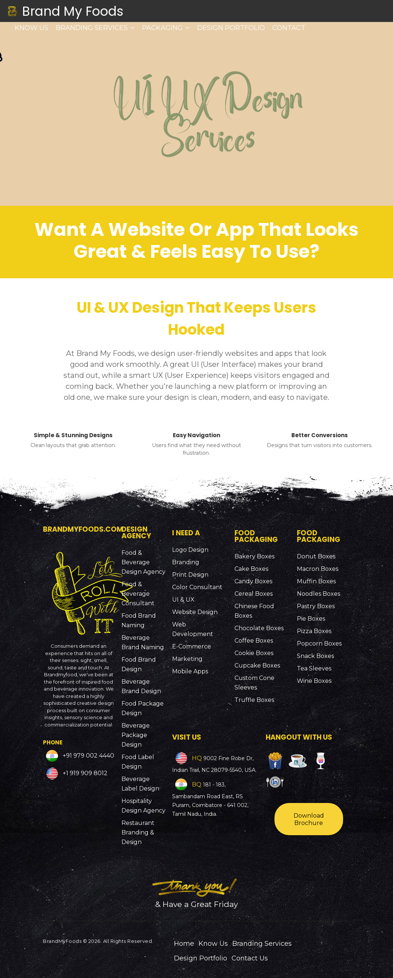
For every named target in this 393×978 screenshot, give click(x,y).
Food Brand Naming (138, 620)
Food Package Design (142, 708)
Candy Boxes (253, 581)
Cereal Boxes (253, 593)
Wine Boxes (314, 680)
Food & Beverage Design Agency (143, 562)
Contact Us (250, 958)
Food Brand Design (138, 664)
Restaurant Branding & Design (137, 832)
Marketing (187, 658)
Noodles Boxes (318, 593)
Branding (185, 562)
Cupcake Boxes (257, 665)
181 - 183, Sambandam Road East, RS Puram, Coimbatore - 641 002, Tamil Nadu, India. (210, 799)
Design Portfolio (231, 28)
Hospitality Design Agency (143, 805)
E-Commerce (191, 646)
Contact (288, 28)
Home (184, 944)
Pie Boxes (311, 618)
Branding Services (95, 28)
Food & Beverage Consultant (137, 594)
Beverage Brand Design (141, 686)
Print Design (190, 574)
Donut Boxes (316, 556)
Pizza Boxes (314, 631)
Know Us (31, 28)
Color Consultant (197, 587)
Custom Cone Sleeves (254, 682)
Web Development (192, 629)
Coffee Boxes (253, 640)
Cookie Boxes (253, 653)
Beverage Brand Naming (142, 642)
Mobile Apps (190, 671)
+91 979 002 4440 (87, 755)
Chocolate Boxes (259, 628)
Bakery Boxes (254, 556)
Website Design (195, 612)
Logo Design (190, 549)
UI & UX (183, 599)
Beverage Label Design (140, 784)
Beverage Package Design (135, 735)
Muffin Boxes (316, 581)
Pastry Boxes (316, 606)
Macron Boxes (317, 568)
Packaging (166, 28)
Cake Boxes (251, 568)
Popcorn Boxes (319, 643)
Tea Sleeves (314, 668)
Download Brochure (309, 819)
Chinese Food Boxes (254, 611)
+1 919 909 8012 (84, 773)
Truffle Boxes (254, 699)
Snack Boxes (315, 655)
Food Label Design (137, 762)
